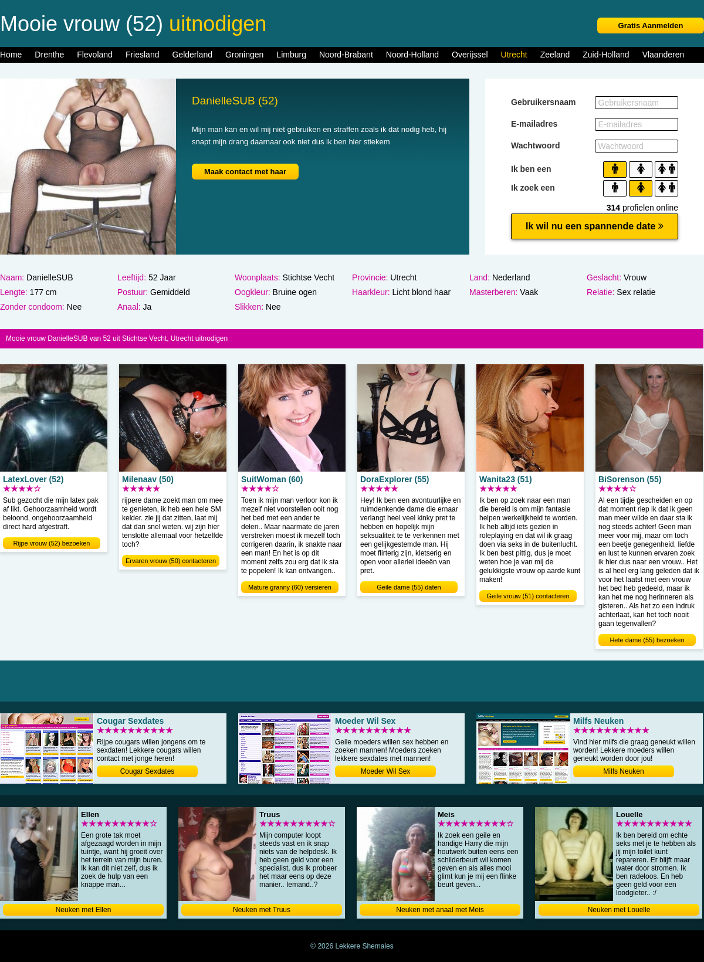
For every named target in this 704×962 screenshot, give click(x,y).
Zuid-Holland (606, 54)
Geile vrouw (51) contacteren (527, 595)
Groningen (244, 54)
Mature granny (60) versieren (289, 587)
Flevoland (95, 54)
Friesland (143, 54)
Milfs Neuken (623, 771)
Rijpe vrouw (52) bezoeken (51, 543)
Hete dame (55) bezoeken (647, 639)
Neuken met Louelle (619, 910)
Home (11, 54)
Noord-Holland (412, 54)
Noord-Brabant (346, 54)
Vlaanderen (663, 54)
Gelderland (192, 54)
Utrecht (514, 54)
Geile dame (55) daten (409, 587)
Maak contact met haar (245, 171)
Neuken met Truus (261, 910)
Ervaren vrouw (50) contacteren (171, 560)
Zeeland (555, 54)
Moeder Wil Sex (386, 771)
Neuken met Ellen (83, 910)
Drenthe (49, 54)
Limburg (291, 54)
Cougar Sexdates (147, 771)
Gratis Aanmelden (650, 25)
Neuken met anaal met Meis (439, 910)
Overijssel (470, 54)
